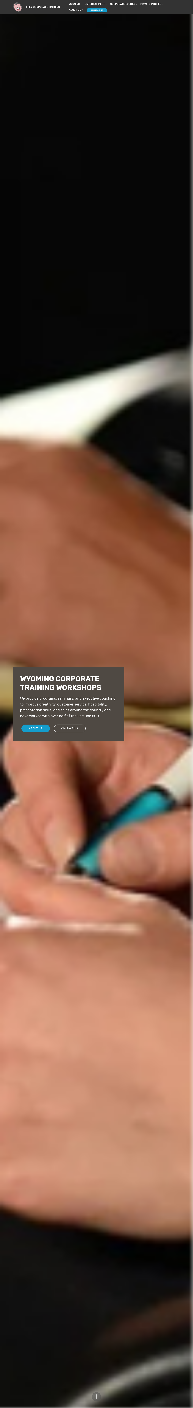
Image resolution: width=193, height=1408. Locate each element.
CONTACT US (97, 10)
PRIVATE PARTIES (150, 4)
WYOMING (74, 4)
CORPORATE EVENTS (122, 4)
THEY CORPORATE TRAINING (43, 7)
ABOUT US (75, 9)
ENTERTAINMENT (95, 4)
